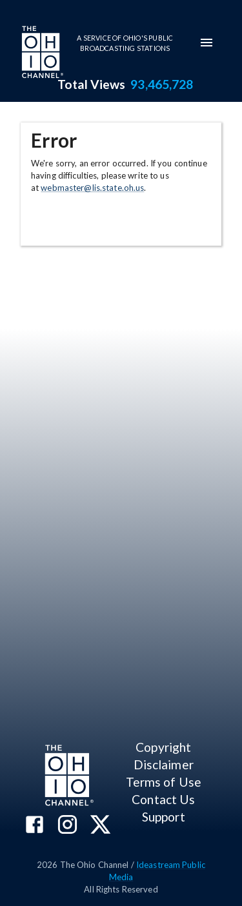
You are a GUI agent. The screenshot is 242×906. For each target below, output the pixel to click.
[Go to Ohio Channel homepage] (41, 53)
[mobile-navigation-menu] (206, 42)
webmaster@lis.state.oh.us (92, 187)
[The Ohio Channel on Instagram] (67, 825)
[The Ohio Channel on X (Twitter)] (100, 825)
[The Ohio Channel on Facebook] (34, 825)
